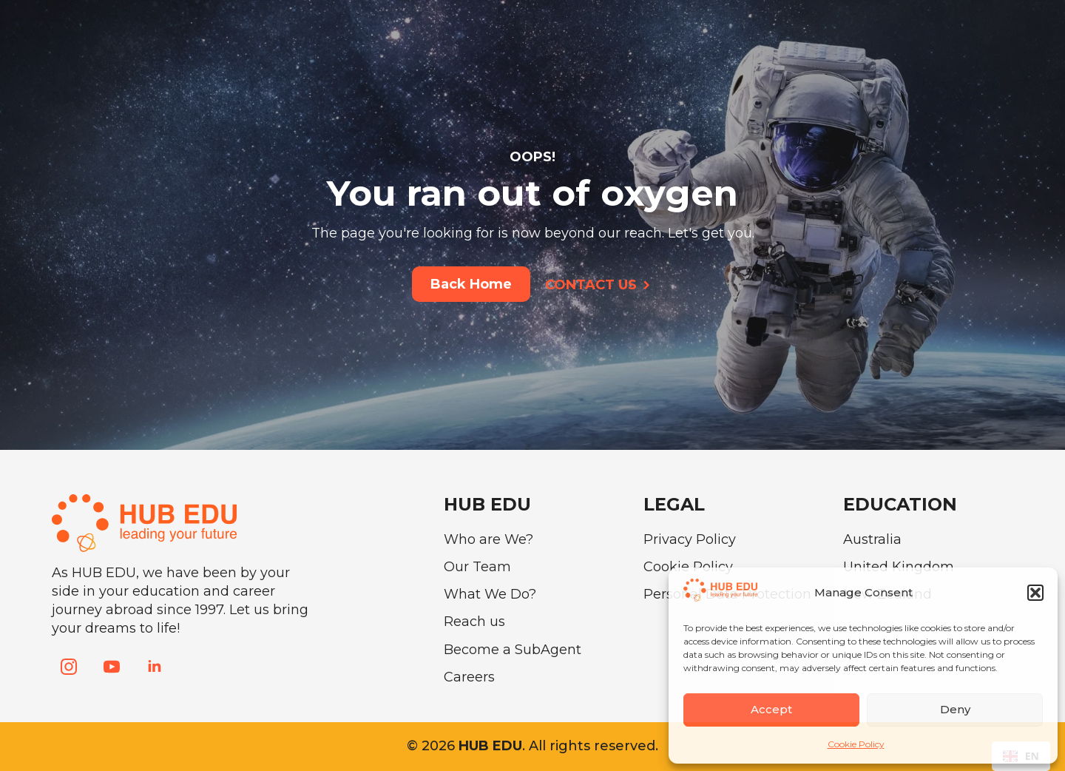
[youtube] (112, 667)
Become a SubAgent (512, 650)
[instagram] (69, 667)
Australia (872, 539)
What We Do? (490, 594)
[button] (1035, 592)
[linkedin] (155, 667)
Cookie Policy (856, 744)
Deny (955, 709)
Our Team (477, 567)
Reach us (474, 621)
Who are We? (488, 539)
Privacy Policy (689, 539)
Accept (771, 709)
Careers (469, 677)
